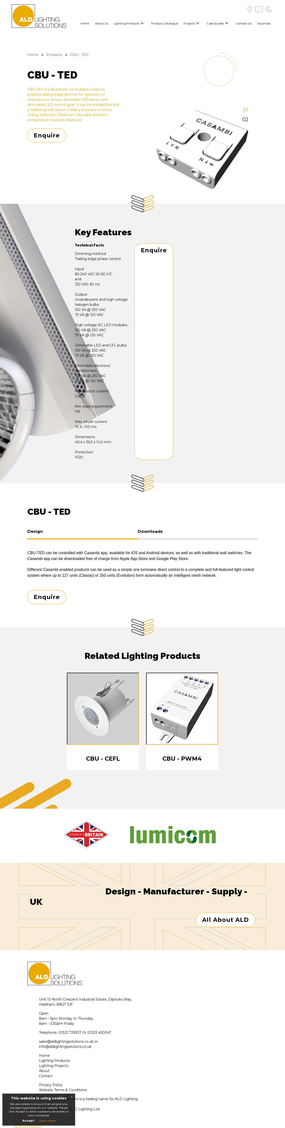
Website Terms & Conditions (63, 1091)
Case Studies (215, 23)
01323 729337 (69, 1033)
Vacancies (263, 23)
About (44, 1071)
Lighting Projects (53, 1066)
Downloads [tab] (150, 531)
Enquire (47, 135)
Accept (28, 1120)
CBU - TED (79, 55)
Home (85, 23)
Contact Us (243, 23)
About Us (101, 23)
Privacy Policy (51, 1085)
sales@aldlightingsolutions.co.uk (66, 1042)
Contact (46, 1076)
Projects (189, 23)
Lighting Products (126, 23)
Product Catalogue (164, 23)
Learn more (47, 1120)
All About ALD (225, 920)
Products (54, 55)
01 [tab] (245, 109)
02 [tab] (245, 119)
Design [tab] (35, 531)
